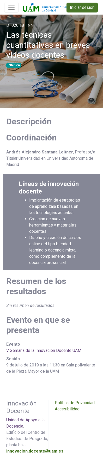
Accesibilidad (67, 409)
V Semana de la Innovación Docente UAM (43, 350)
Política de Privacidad (75, 402)
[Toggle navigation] (11, 7)
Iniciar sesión (82, 7)
